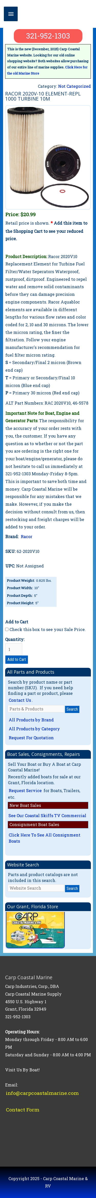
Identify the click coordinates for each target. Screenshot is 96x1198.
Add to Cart (16, 659)
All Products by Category (34, 728)
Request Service (25, 790)
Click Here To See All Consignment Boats (44, 838)
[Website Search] (36, 888)
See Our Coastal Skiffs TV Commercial (47, 815)
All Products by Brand (31, 719)
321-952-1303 (48, 36)
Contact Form (22, 1109)
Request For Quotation (31, 737)
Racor (26, 536)
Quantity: (14, 646)
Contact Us (20, 700)
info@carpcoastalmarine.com (42, 1093)
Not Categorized (74, 86)
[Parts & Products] (36, 708)
